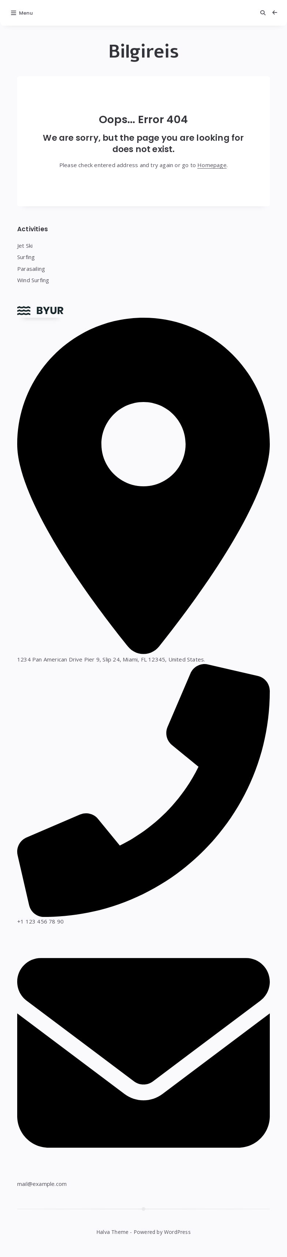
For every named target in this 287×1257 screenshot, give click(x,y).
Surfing (26, 257)
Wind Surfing (33, 280)
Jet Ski (25, 245)
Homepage (212, 165)
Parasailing (31, 268)
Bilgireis (143, 52)
